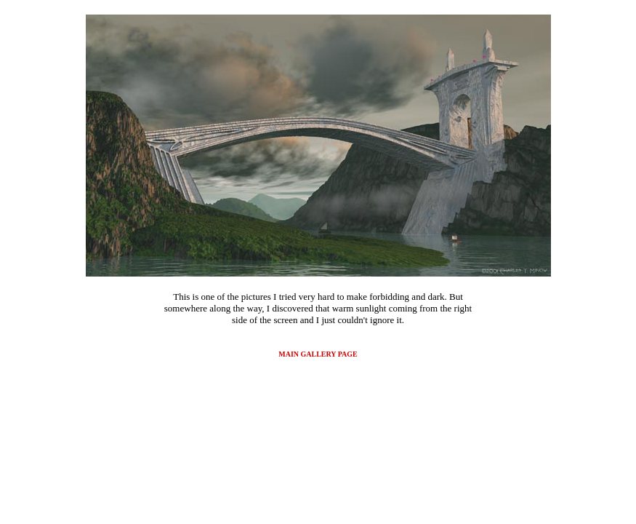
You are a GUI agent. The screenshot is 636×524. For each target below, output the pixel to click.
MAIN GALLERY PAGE (318, 354)
